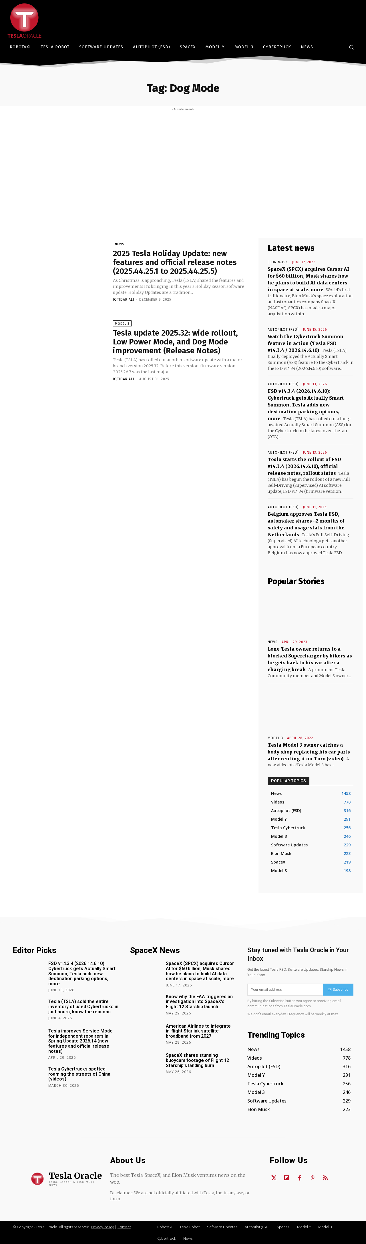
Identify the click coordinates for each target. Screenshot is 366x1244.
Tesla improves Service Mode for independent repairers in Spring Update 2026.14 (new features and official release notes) (80, 1041)
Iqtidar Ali (123, 300)
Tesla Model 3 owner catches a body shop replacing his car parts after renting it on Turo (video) (309, 751)
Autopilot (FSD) (283, 329)
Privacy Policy (102, 1226)
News (119, 244)
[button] (351, 47)
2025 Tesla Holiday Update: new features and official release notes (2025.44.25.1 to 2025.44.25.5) (175, 262)
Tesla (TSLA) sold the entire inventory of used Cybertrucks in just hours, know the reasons (83, 1006)
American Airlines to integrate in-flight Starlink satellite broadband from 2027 (198, 1031)
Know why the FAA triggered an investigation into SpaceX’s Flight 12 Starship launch (199, 1001)
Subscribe (338, 990)
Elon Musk (278, 262)
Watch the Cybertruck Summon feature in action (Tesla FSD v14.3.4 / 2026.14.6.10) (305, 343)
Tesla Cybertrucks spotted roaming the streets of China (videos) (79, 1074)
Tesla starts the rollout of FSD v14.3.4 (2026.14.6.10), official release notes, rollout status (304, 466)
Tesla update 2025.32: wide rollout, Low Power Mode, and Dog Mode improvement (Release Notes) (176, 341)
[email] (285, 990)
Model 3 (122, 324)
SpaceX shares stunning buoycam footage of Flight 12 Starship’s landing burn (197, 1060)
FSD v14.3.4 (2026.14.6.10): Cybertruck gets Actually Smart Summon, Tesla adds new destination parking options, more (306, 404)
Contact (124, 1226)
